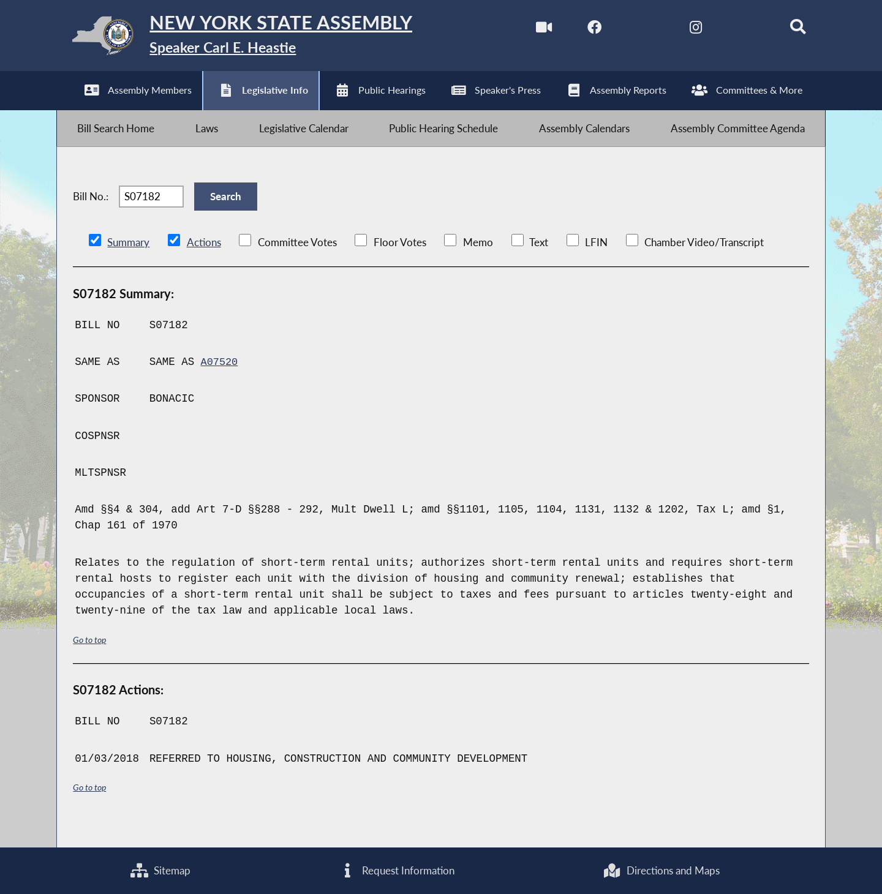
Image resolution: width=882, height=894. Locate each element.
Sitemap (160, 869)
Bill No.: (90, 211)
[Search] (788, 29)
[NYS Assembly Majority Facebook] (581, 29)
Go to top (91, 658)
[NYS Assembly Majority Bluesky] (736, 29)
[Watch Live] (529, 29)
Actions (203, 261)
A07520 (220, 380)
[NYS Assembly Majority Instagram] (684, 29)
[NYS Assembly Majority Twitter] (633, 29)
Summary (128, 261)
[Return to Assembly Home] (250, 38)
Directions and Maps (661, 869)
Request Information (396, 869)
